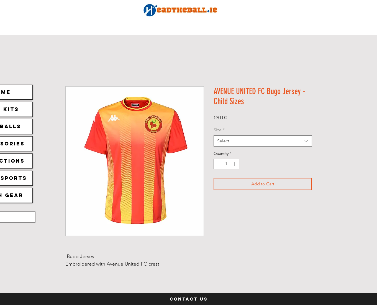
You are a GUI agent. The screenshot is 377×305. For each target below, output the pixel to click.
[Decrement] (217, 164)
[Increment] (234, 164)
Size (219, 129)
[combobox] (263, 141)
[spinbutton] (226, 164)
